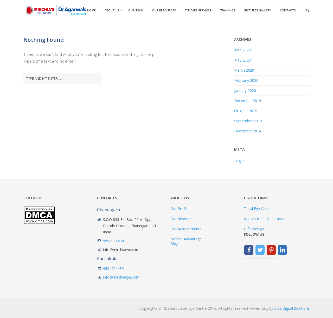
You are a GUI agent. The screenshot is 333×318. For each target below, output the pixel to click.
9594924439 (113, 268)
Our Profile (179, 208)
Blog (174, 243)
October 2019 (245, 110)
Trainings (227, 10)
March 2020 (244, 70)
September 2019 (248, 120)
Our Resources (164, 10)
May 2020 (242, 60)
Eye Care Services (198, 10)
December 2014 (247, 130)
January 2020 (245, 90)
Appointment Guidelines (264, 218)
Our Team (135, 10)
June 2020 (242, 50)
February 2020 (246, 80)
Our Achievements (185, 228)
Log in (239, 160)
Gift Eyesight (254, 228)
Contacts (288, 10)
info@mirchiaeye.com (121, 277)
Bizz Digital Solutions (292, 308)
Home (91, 10)
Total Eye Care (256, 208)
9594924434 (113, 240)
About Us (112, 10)
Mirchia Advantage (186, 238)
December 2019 (247, 100)
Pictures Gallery (257, 10)
